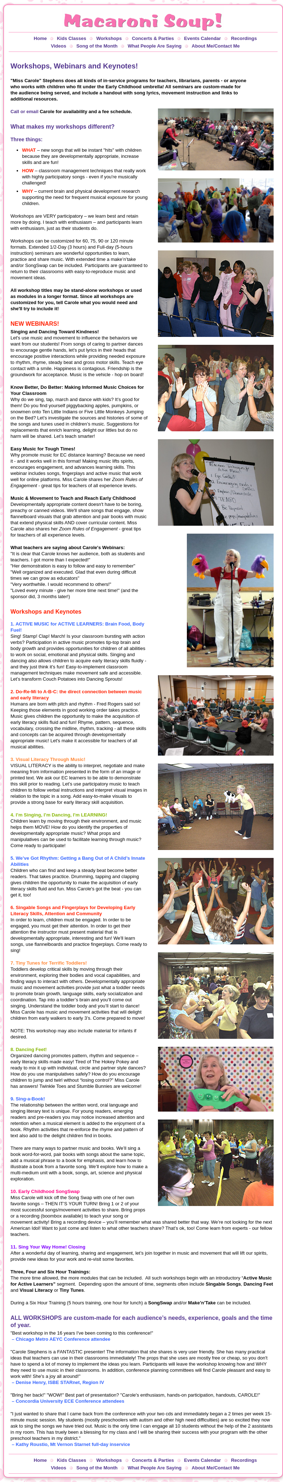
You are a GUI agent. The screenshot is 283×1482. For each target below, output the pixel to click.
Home (40, 38)
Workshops (109, 38)
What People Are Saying (154, 46)
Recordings (244, 38)
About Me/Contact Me (216, 46)
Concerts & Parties (153, 38)
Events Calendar (202, 38)
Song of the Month (96, 46)
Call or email (24, 111)
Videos (58, 46)
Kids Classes (71, 38)
